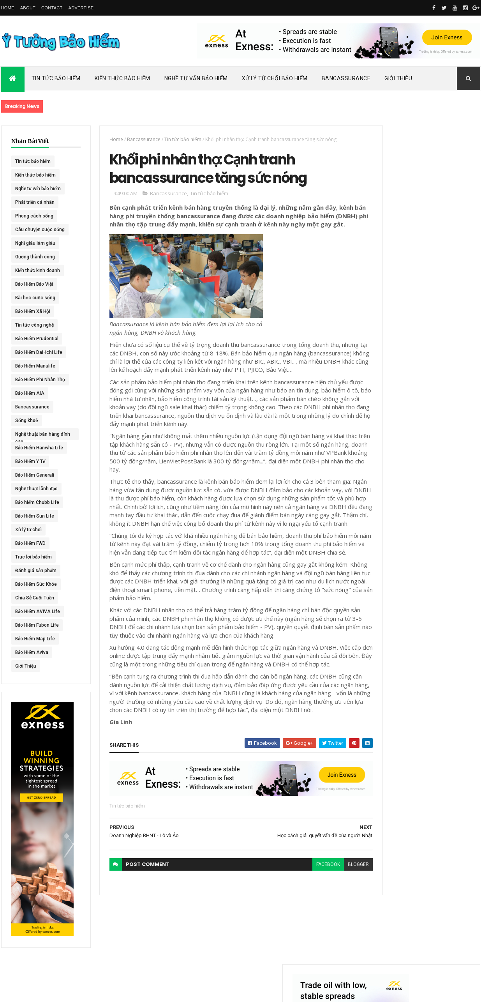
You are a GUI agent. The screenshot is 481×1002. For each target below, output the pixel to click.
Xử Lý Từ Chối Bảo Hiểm (275, 78)
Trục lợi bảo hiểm (33, 557)
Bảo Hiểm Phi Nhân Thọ (40, 379)
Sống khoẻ (26, 420)
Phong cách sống (34, 216)
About (27, 7)
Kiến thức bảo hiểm (35, 175)
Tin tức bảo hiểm (33, 161)
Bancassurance (346, 78)
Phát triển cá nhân (35, 202)
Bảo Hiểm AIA (29, 393)
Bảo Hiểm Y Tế (30, 461)
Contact (51, 7)
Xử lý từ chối (28, 529)
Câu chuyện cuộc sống (40, 229)
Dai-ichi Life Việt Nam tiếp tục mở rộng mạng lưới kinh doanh (438, 338)
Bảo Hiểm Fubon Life (37, 625)
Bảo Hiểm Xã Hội (32, 311)
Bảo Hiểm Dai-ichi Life (38, 352)
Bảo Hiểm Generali (34, 475)
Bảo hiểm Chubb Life (37, 502)
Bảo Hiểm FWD (30, 543)
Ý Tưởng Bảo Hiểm (124, 991)
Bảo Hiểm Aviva (31, 652)
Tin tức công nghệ (34, 325)
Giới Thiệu (398, 78)
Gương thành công (35, 257)
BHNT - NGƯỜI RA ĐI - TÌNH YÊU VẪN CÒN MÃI (437, 448)
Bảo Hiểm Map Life (35, 638)
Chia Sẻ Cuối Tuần (34, 598)
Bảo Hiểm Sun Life (34, 516)
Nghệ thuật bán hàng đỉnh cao (37, 435)
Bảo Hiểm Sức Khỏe (36, 584)
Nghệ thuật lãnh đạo (36, 488)
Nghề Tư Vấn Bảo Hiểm (196, 78)
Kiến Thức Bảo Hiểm (122, 78)
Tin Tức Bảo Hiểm (56, 78)
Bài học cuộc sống (35, 297)
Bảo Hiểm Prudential (36, 338)
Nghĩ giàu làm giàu (35, 243)
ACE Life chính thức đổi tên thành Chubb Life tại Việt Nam (438, 372)
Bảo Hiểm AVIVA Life (37, 611)
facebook (301, 919)
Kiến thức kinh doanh (37, 270)
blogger (331, 919)
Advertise (81, 7)
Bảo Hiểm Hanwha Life (39, 448)
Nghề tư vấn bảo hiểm (38, 188)
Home (7, 7)
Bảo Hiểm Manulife (35, 366)
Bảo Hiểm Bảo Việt (34, 284)
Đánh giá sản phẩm (35, 570)
